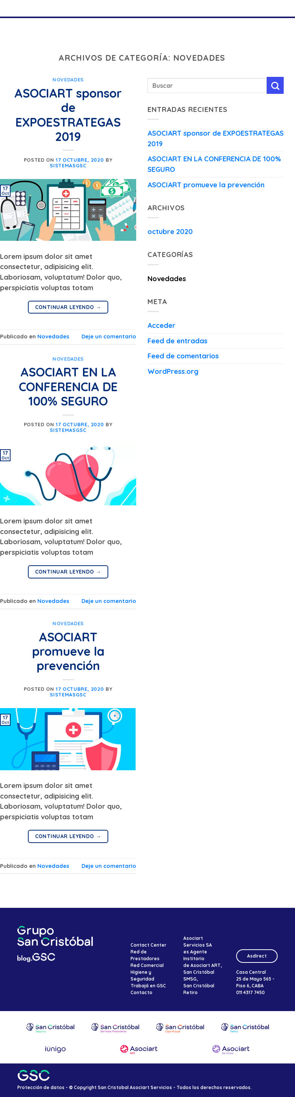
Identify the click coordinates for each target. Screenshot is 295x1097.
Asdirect (257, 956)
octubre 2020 (170, 231)
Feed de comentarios (183, 356)
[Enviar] (275, 85)
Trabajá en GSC (148, 985)
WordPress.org (173, 371)
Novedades (68, 79)
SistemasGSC (68, 165)
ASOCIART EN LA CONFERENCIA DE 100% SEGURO (68, 386)
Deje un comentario (108, 336)
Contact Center (148, 945)
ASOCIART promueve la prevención (68, 651)
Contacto (141, 992)
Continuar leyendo (68, 307)
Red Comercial (147, 965)
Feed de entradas (177, 341)
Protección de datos (41, 1087)
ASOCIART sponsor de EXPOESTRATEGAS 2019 (68, 115)
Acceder (161, 325)
